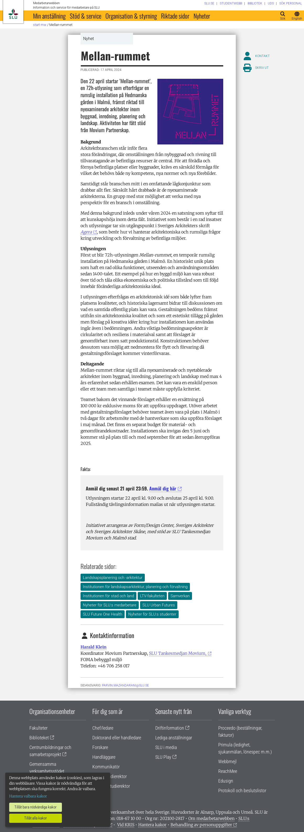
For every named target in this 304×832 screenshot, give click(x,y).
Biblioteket (39, 737)
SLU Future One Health (102, 614)
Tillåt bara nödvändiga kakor (35, 807)
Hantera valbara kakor (28, 796)
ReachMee (227, 771)
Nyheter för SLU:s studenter (152, 614)
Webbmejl (227, 761)
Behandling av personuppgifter (201, 824)
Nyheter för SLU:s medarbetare (109, 605)
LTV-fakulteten (152, 596)
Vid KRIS (125, 824)
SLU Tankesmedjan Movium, (177, 653)
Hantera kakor (152, 824)
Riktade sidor (175, 15)
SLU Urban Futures (158, 605)
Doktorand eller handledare (116, 737)
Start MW (39, 25)
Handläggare (103, 757)
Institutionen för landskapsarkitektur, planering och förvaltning (135, 586)
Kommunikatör (106, 766)
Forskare (100, 747)
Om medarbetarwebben (211, 818)
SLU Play (163, 757)
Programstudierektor (111, 786)
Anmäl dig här (162, 488)
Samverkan (180, 596)
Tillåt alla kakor (35, 818)
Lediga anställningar (173, 737)
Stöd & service (85, 15)
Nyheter (202, 15)
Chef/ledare (102, 728)
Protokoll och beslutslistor (242, 790)
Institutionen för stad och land (108, 596)
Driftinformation (169, 728)
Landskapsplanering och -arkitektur (112, 577)
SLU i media (166, 747)
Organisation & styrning (131, 15)
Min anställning (49, 15)
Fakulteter (38, 728)
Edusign (225, 781)
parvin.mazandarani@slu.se (125, 685)
